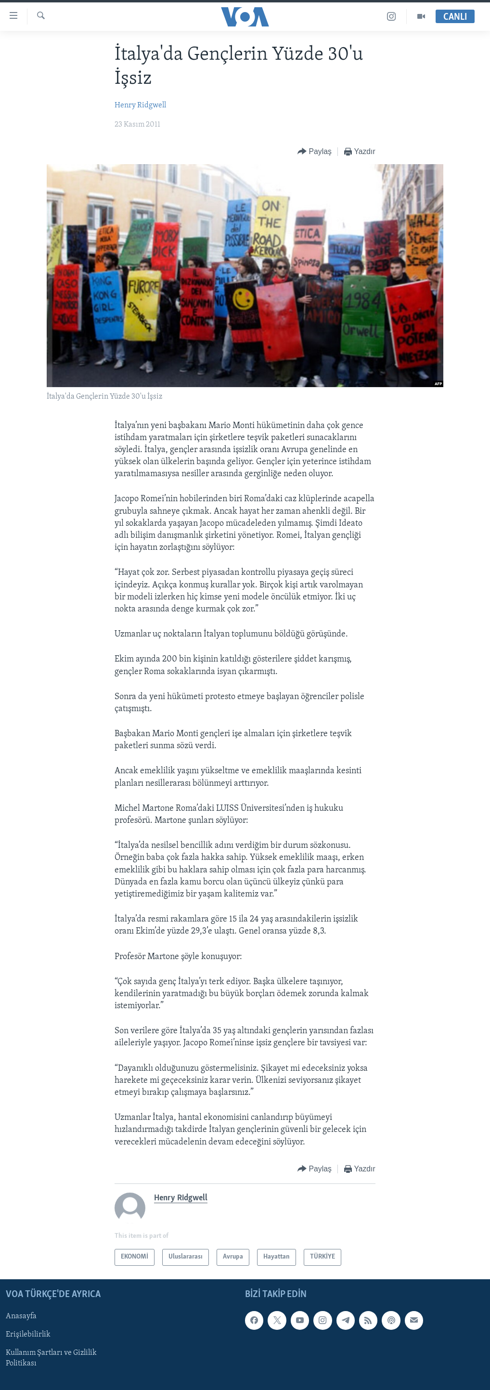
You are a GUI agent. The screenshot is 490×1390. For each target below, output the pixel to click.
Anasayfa (21, 1316)
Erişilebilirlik (28, 1334)
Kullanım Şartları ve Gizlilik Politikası (51, 1358)
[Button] (314, 151)
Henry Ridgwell (140, 105)
